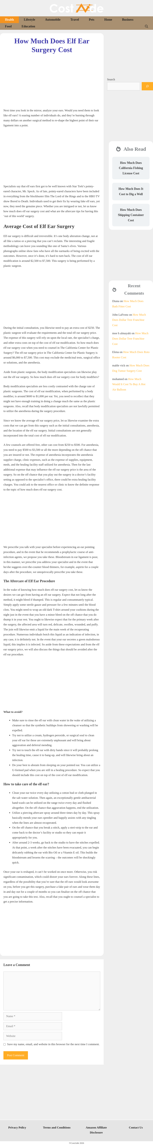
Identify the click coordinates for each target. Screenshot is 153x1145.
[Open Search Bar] (146, 26)
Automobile (52, 19)
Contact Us (136, 1127)
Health (9, 19)
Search (111, 79)
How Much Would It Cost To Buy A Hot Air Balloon (128, 384)
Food (8, 26)
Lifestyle (29, 19)
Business (127, 19)
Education (28, 26)
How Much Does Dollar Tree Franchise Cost (129, 320)
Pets (91, 19)
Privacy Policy (17, 1127)
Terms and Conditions (57, 1127)
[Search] (147, 86)
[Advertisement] (51, 78)
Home (108, 19)
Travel (74, 19)
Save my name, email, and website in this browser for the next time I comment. (53, 1044)
